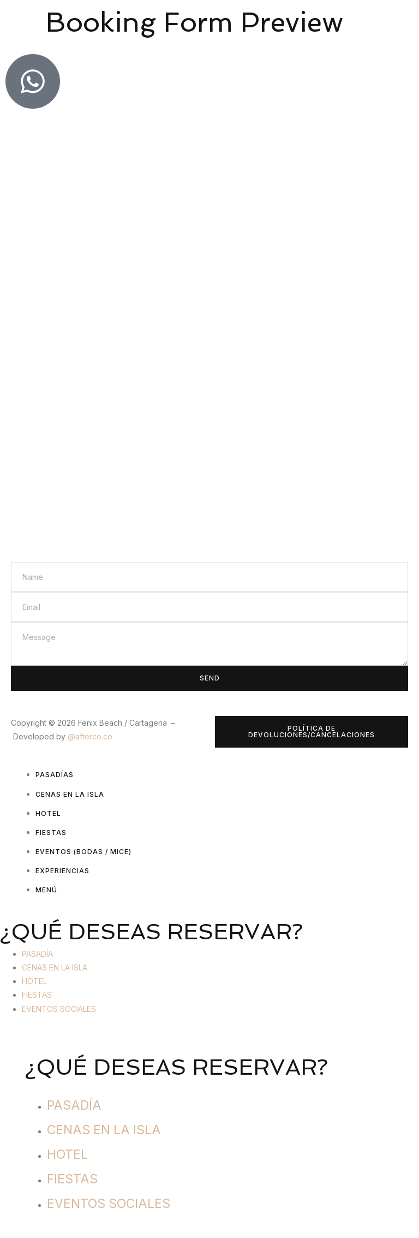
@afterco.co (90, 736)
